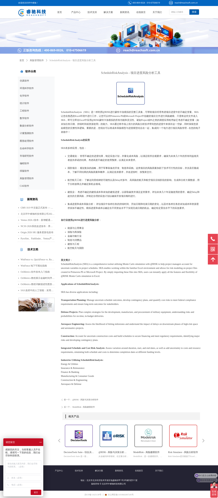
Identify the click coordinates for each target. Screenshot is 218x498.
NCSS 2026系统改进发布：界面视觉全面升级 (38, 226)
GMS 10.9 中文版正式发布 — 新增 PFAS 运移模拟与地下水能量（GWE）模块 (38, 207)
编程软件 (24, 163)
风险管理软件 (27, 178)
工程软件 (24, 111)
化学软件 (24, 95)
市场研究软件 (27, 156)
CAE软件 (24, 186)
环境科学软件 (27, 88)
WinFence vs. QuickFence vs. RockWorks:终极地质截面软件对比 (38, 259)
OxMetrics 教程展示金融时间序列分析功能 (38, 278)
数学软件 (24, 118)
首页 (21, 60)
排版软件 (24, 171)
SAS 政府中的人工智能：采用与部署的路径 (38, 290)
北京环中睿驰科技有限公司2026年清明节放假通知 (38, 214)
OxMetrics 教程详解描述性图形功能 (38, 284)
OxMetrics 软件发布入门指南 (35, 272)
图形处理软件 (27, 141)
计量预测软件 (27, 133)
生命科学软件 (27, 148)
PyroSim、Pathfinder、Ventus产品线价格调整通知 (38, 238)
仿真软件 (24, 81)
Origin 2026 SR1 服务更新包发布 (37, 232)
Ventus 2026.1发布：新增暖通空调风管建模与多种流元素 (38, 220)
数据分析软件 (27, 125)
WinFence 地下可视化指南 (34, 265)
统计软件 (24, 103)
